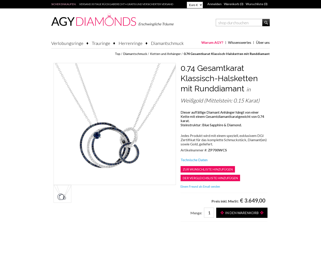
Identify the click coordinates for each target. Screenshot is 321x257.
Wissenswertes (239, 42)
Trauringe (101, 43)
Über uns (263, 42)
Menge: (196, 213)
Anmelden (214, 4)
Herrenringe (130, 43)
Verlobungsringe (67, 43)
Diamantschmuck (167, 43)
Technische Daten (194, 160)
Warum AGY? (212, 42)
